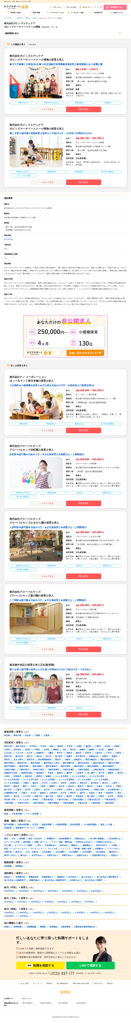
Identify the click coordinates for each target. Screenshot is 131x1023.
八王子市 (19, 753)
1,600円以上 (66, 913)
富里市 (120, 796)
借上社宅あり (87, 877)
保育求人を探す (14, 12)
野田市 (73, 793)
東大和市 (59, 756)
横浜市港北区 (98, 763)
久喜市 (99, 786)
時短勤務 (8, 866)
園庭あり (75, 845)
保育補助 (27, 842)
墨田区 (88, 746)
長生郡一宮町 (10, 800)
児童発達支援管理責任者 (84, 927)
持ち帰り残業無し (97, 839)
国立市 (29, 756)
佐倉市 (92, 793)
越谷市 (16, 786)
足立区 (101, 750)
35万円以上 (49, 902)
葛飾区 (111, 750)
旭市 (100, 793)
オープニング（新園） (24, 845)
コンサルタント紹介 (76, 12)
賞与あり (24, 855)
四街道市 (79, 796)
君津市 (60, 796)
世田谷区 (17, 750)
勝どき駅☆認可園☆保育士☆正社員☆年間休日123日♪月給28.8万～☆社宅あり (51, 669)
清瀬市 (69, 756)
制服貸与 (61, 877)
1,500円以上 (80, 913)
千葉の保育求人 (81, 1003)
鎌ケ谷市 (49, 796)
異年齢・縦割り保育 (82, 849)
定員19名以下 (102, 845)
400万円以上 (53, 891)
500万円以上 (24, 891)
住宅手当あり (37, 855)
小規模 (114, 845)
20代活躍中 (47, 852)
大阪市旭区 (96, 803)
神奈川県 (17, 735)
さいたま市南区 (84, 780)
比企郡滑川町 (113, 790)
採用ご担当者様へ (71, 7)
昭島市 (69, 753)
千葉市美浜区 (47, 800)
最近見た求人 (87, 7)
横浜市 (58, 760)
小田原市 (79, 773)
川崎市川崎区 (10, 770)
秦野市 (111, 773)
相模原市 (78, 760)
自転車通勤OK (65, 839)
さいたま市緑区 (101, 780)
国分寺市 (19, 756)
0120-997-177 (63, 973)
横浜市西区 (9, 763)
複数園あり (87, 845)
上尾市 (114, 783)
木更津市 (53, 793)
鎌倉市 (60, 773)
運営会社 (110, 983)
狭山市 (105, 783)
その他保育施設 (90, 825)
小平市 (109, 753)
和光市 (71, 786)
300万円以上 (82, 891)
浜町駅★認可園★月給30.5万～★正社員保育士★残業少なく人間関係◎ (47, 454)
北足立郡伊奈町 (82, 790)
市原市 (7, 796)
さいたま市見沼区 (11, 780)
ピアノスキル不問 (11, 842)
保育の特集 (35, 12)
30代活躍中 (60, 852)
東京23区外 (20, 746)
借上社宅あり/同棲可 (93, 880)
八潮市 (118, 786)
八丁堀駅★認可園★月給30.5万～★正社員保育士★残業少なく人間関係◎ (48, 600)
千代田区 (33, 746)
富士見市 (8, 790)
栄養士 (7, 927)
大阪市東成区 (38, 803)
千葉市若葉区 (78, 800)
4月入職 (7, 845)
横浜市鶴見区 (91, 760)
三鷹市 (50, 753)
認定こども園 (106, 825)
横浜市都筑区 (108, 766)
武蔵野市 (40, 753)
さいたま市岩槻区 (11, 783)
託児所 (35, 825)
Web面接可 (100, 852)
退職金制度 (33, 877)
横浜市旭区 (24, 766)
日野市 (118, 753)
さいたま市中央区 (30, 780)
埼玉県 (28, 735)
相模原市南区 (27, 773)
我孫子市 (38, 796)
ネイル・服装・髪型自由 (61, 842)
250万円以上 (96, 891)
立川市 (29, 753)
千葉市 (24, 793)
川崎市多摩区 (68, 770)
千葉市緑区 (9, 803)
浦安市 (69, 796)
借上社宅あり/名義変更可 (15, 880)
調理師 (43, 927)
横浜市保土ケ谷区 (51, 763)
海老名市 (28, 776)
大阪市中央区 (23, 803)
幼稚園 (41, 828)
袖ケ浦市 (91, 796)
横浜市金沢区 (83, 763)
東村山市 (8, 756)
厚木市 (120, 773)
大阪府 (46, 735)
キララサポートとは (55, 12)
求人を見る (83, 109)
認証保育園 (46, 825)
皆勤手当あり (67, 855)
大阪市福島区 (53, 803)
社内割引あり (75, 880)
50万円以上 (9, 902)
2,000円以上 (9, 913)
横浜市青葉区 (93, 766)
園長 (6, 839)
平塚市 (50, 773)
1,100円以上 (23, 916)
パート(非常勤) (32, 814)
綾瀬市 (48, 776)
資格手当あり (82, 855)
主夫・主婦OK (32, 852)
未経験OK (99, 849)
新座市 (80, 786)
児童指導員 (65, 927)
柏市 (119, 793)
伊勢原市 (17, 776)
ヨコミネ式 (52, 849)
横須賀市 (40, 773)
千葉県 (37, 735)
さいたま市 (24, 800)
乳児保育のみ (115, 839)
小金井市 (98, 753)
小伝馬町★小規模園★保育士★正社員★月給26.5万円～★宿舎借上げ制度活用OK (52, 385)
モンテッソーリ (37, 849)
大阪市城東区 (68, 803)
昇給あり (115, 855)
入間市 (43, 786)
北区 (64, 750)
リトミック (65, 849)
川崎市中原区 (38, 770)
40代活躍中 (74, 852)
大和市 (7, 776)
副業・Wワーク (41, 842)
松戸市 (63, 793)
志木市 (61, 786)
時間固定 (19, 866)
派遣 (6, 814)
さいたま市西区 (61, 776)
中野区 (37, 750)
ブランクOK (112, 849)
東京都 (7, 735)
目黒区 (117, 746)
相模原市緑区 (114, 770)
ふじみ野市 (58, 790)
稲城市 (114, 756)
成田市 (82, 793)
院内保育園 (75, 825)
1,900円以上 (23, 913)
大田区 (7, 750)
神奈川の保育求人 (46, 1003)
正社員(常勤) (17, 814)
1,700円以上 (52, 913)
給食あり (8, 877)
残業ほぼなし (80, 839)
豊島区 (56, 750)
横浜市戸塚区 (114, 763)
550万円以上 (9, 891)
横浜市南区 (35, 763)
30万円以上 (63, 902)
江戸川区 (8, 753)
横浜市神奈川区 (107, 760)
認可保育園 (8, 239)
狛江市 (48, 756)
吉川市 (46, 790)
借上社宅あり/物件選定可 (107, 877)
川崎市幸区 (24, 770)
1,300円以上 (108, 913)
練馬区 (92, 750)
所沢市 (63, 783)
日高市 (37, 790)
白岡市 (69, 790)
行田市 (54, 783)
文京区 (69, 746)
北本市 (109, 786)
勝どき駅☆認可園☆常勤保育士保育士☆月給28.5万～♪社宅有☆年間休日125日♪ (51, 133)
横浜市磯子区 (68, 763)
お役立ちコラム (116, 12)
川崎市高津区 (53, 770)
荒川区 (73, 750)
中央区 (43, 746)
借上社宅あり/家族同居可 (55, 880)
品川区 (107, 746)
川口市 (45, 783)
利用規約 (49, 983)
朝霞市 (52, 786)
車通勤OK (51, 839)
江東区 (98, 746)
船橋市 (43, 793)
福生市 (39, 756)
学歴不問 (8, 852)
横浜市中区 (22, 763)
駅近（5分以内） (36, 839)
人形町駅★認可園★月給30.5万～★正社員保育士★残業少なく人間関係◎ (48, 527)
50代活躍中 (87, 852)
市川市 (33, 793)
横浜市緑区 (37, 766)
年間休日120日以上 (104, 842)
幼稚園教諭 (31, 927)
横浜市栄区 (65, 766)
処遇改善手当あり (99, 855)
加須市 (73, 783)
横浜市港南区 (10, 766)
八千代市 (27, 796)
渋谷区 (28, 750)
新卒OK (18, 852)
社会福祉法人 (50, 845)
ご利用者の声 (96, 12)
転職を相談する (40, 965)
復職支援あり (35, 880)
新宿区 (60, 746)
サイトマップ (37, 983)
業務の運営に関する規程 (81, 983)
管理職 (22, 839)
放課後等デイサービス (24, 828)
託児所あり (73, 877)
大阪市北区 (82, 803)
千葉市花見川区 (94, 800)
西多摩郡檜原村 (44, 760)
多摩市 (105, 756)
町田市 (88, 753)
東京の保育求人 (28, 1003)
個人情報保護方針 (62, 983)
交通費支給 (20, 877)
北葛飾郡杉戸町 (10, 793)
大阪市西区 (109, 803)
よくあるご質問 (23, 983)
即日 (39, 845)
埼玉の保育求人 (63, 1003)
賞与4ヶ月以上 (10, 855)
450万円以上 (38, 891)
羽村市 (7, 760)
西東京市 (30, 760)
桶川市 (90, 786)
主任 (13, 839)
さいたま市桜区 (48, 780)
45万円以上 (22, 902)
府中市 (60, 753)
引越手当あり (52, 855)
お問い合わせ (57, 7)
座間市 (39, 776)
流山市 (16, 796)
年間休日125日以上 (84, 842)
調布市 (78, 753)
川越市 (26, 783)
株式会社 (64, 845)
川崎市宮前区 (83, 770)
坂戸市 (28, 790)
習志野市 (110, 793)
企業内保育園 (23, 825)
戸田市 (33, 786)
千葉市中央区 (62, 800)
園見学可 (113, 852)
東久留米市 (80, 756)
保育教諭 (53, 927)
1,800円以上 (37, 913)
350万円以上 (67, 891)
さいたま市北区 (78, 776)
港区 (52, 746)
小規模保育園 (61, 825)
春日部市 (95, 783)
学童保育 (8, 828)
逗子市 (101, 773)
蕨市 (25, 786)
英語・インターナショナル (15, 849)
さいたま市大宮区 (96, 776)
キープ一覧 (98, 7)
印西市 (101, 796)
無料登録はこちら (116, 7)
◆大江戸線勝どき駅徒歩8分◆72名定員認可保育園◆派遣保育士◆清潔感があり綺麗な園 (56, 64)
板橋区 (82, 750)
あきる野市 (18, 760)
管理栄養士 (18, 927)
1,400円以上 (94, 913)
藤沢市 (69, 773)
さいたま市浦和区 (66, 780)
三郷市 (18, 790)
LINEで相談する (90, 965)
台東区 (79, 746)
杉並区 (46, 750)
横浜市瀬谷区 (51, 766)
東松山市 (83, 783)
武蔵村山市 (94, 756)
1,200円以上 (9, 916)
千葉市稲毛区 (110, 800)
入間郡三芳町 (98, 790)
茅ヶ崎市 (91, 773)
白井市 (111, 796)
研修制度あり (47, 877)
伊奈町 (35, 800)
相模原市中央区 (10, 773)
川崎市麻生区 (98, 770)
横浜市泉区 (79, 766)
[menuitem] (14, 13)
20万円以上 (89, 902)
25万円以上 (76, 902)
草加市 (7, 786)
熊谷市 (35, 783)
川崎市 (67, 760)
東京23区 (8, 746)
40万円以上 (36, 902)
